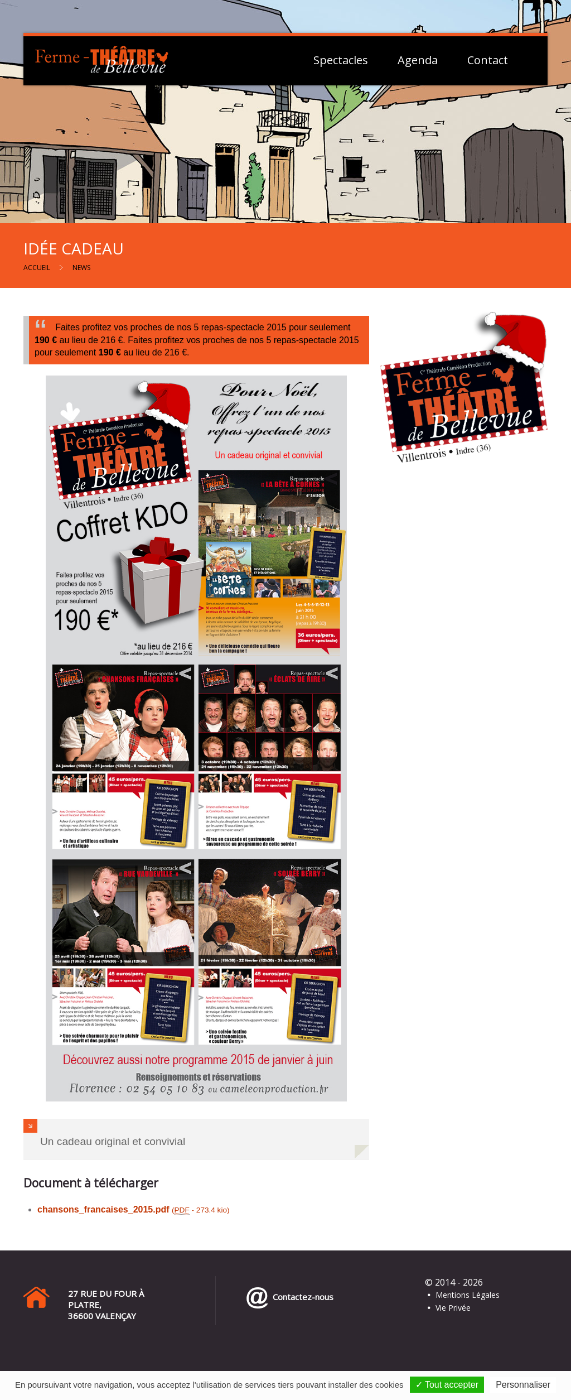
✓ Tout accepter (446, 1384)
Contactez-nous (300, 1296)
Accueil (36, 267)
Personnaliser (523, 1384)
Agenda (418, 60)
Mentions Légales (467, 1295)
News (81, 267)
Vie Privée (453, 1307)
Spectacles (340, 60)
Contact (487, 60)
